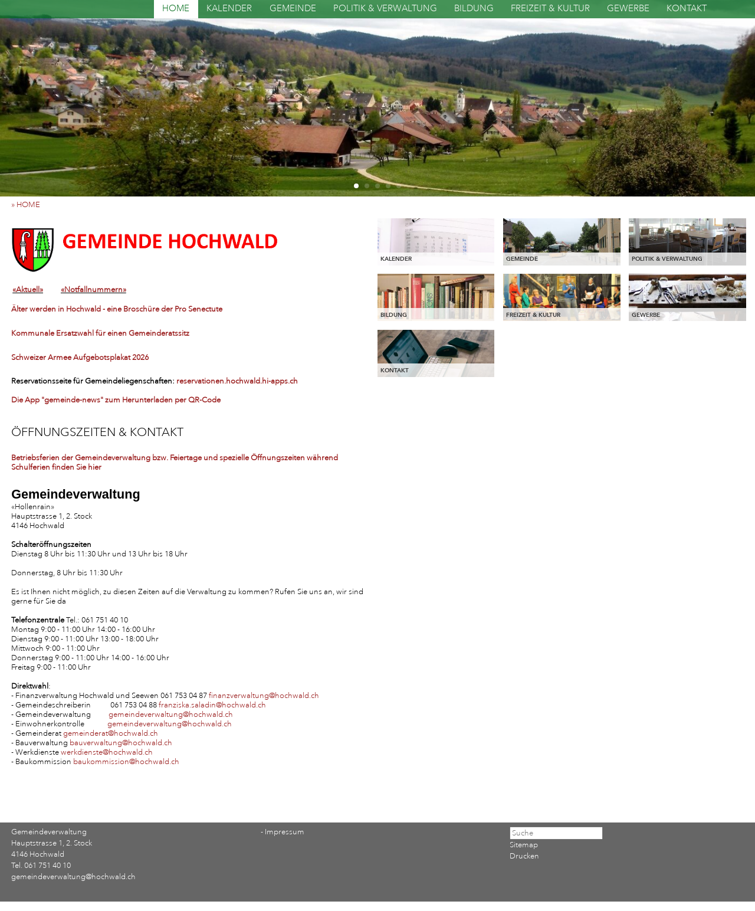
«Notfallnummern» (93, 289)
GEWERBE (628, 8)
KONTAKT (687, 8)
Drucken (524, 856)
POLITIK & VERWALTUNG (385, 8)
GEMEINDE (293, 8)
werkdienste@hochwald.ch (107, 752)
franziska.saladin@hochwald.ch (212, 705)
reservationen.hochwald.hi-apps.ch (237, 381)
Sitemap (524, 845)
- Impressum (282, 832)
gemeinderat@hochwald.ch (110, 733)
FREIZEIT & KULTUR (550, 8)
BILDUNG (474, 8)
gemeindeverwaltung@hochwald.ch (171, 714)
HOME (175, 8)
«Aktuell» (27, 289)
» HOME (28, 204)
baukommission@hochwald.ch (126, 761)
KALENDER (229, 8)
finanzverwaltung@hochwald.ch (264, 695)
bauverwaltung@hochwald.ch (121, 743)
